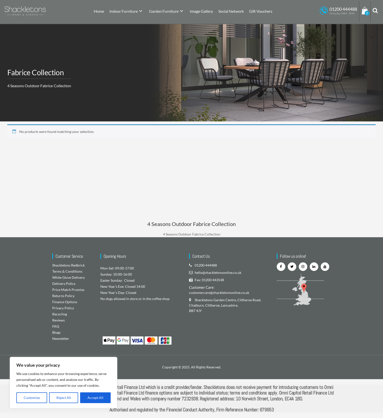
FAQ (55, 326)
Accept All (95, 398)
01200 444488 (206, 265)
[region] (63, 382)
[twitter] (292, 266)
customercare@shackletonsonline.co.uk (219, 292)
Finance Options (64, 302)
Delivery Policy (63, 283)
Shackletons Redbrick (68, 265)
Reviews (58, 320)
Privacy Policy (63, 308)
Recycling (59, 314)
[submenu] (141, 11)
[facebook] (281, 266)
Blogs (56, 332)
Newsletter (60, 338)
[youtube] (325, 266)
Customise (32, 398)
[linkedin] (314, 266)
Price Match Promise (68, 290)
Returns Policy (63, 296)
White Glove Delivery (68, 277)
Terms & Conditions (67, 271)
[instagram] (303, 266)
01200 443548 (213, 280)
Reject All (63, 398)
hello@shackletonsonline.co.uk (218, 272)
